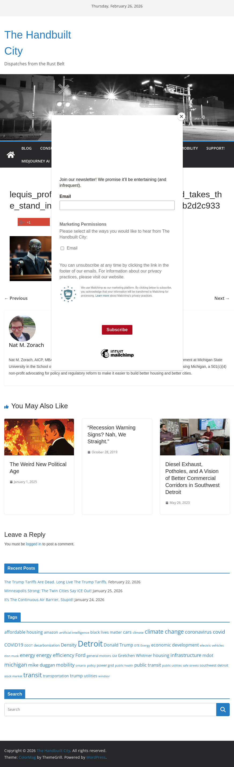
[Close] (181, 116)
